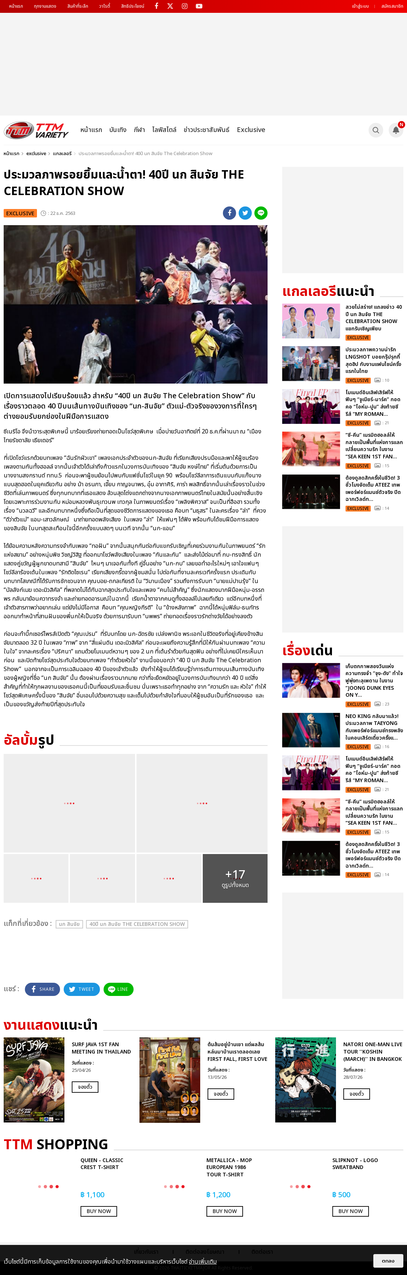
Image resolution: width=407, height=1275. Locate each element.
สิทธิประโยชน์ (132, 6)
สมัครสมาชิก (392, 6)
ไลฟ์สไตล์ (164, 130)
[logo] (36, 130)
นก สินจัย (69, 924)
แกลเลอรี (62, 153)
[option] (68, 1079)
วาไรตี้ (104, 6)
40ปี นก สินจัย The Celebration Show (137, 924)
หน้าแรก (16, 6)
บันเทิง (118, 130)
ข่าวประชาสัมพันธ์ (206, 130)
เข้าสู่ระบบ (360, 6)
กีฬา (139, 130)
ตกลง (388, 1261)
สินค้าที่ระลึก (77, 6)
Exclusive (251, 130)
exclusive (36, 153)
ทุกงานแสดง (45, 6)
